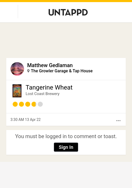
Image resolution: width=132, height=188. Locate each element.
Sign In (66, 147)
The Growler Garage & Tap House (62, 70)
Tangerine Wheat (49, 87)
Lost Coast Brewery (43, 93)
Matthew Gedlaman (50, 65)
